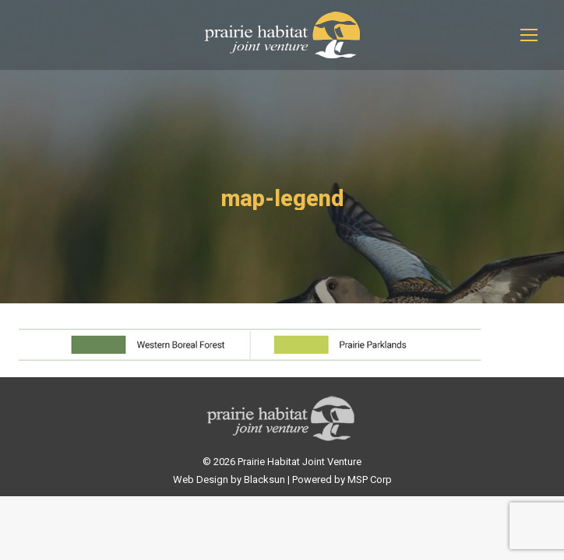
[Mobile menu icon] (528, 35)
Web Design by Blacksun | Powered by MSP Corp (282, 479)
